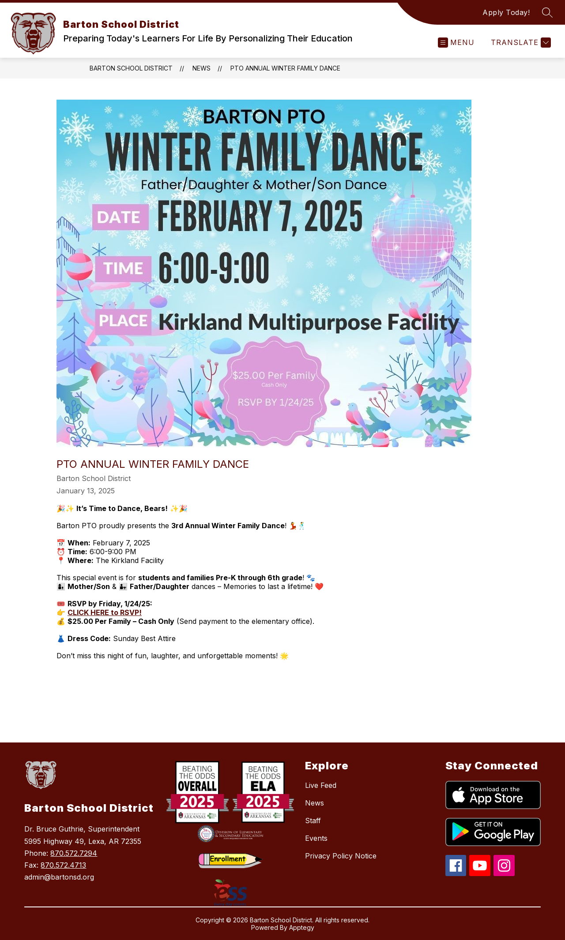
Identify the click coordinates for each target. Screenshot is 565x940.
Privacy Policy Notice (341, 855)
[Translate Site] (520, 42)
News (201, 68)
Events (316, 838)
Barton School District (131, 68)
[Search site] (547, 12)
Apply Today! (506, 12)
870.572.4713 (63, 865)
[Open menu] (456, 42)
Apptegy (301, 927)
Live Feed (320, 785)
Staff (313, 820)
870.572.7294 (73, 853)
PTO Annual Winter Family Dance (285, 68)
